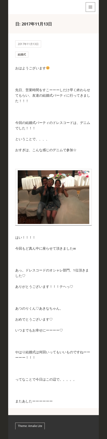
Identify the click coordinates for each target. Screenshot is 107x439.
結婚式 (22, 54)
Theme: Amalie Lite (30, 426)
